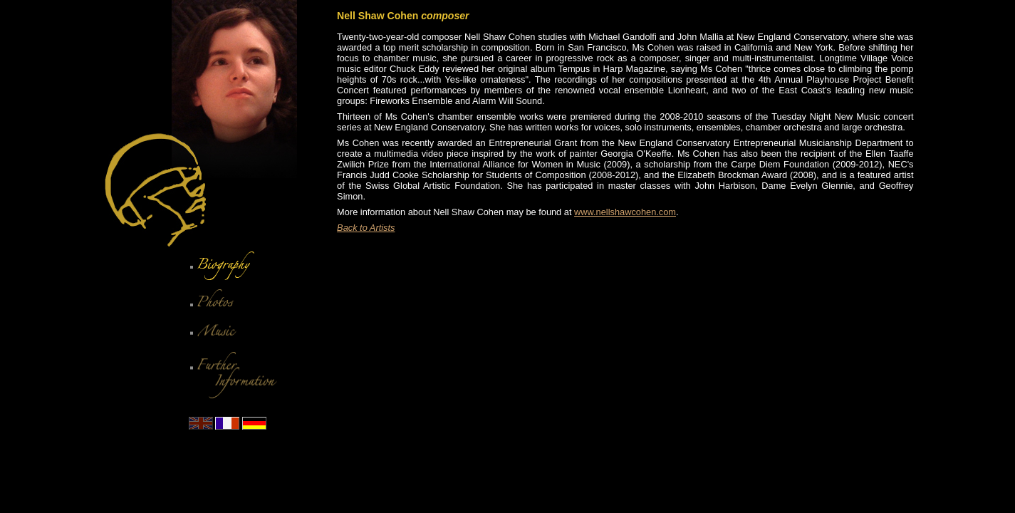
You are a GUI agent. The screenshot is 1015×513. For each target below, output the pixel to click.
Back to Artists (366, 227)
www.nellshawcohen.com (625, 212)
